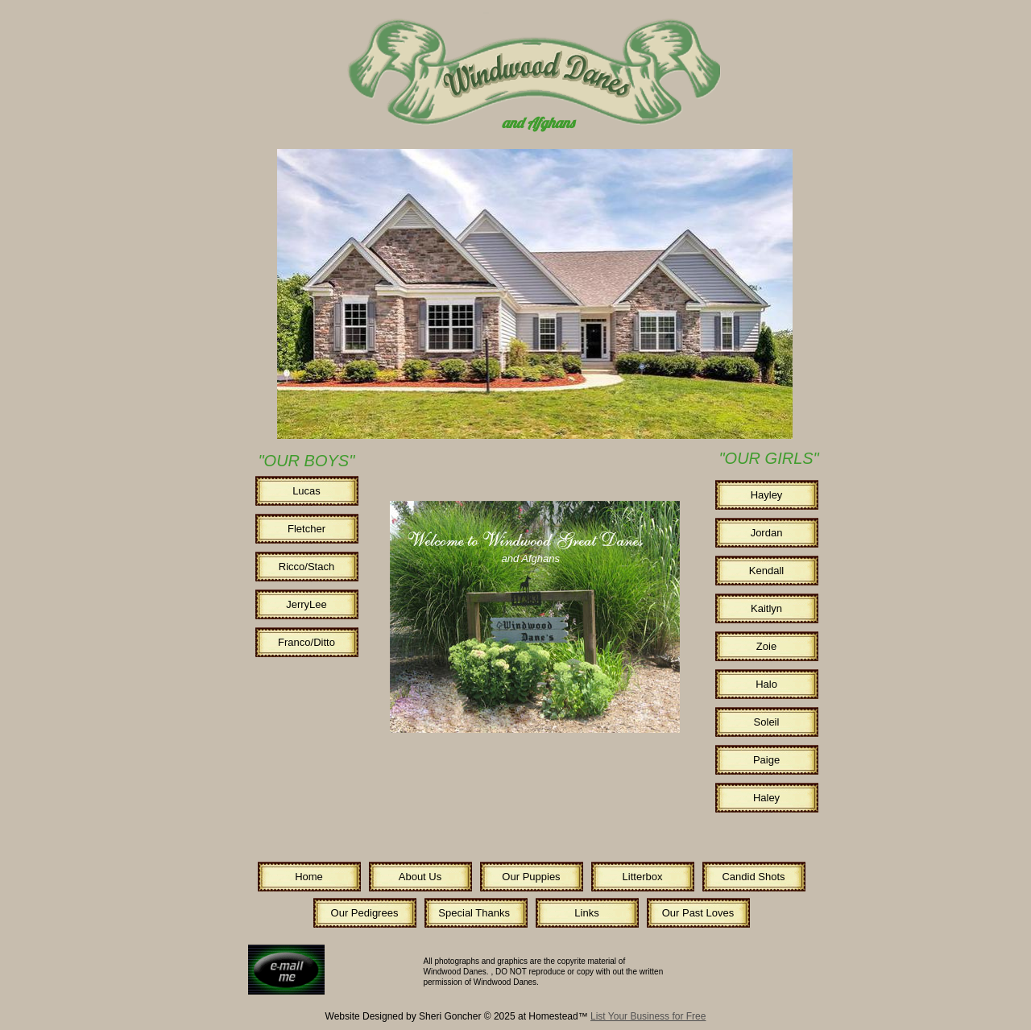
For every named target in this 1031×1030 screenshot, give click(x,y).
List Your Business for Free (648, 1016)
